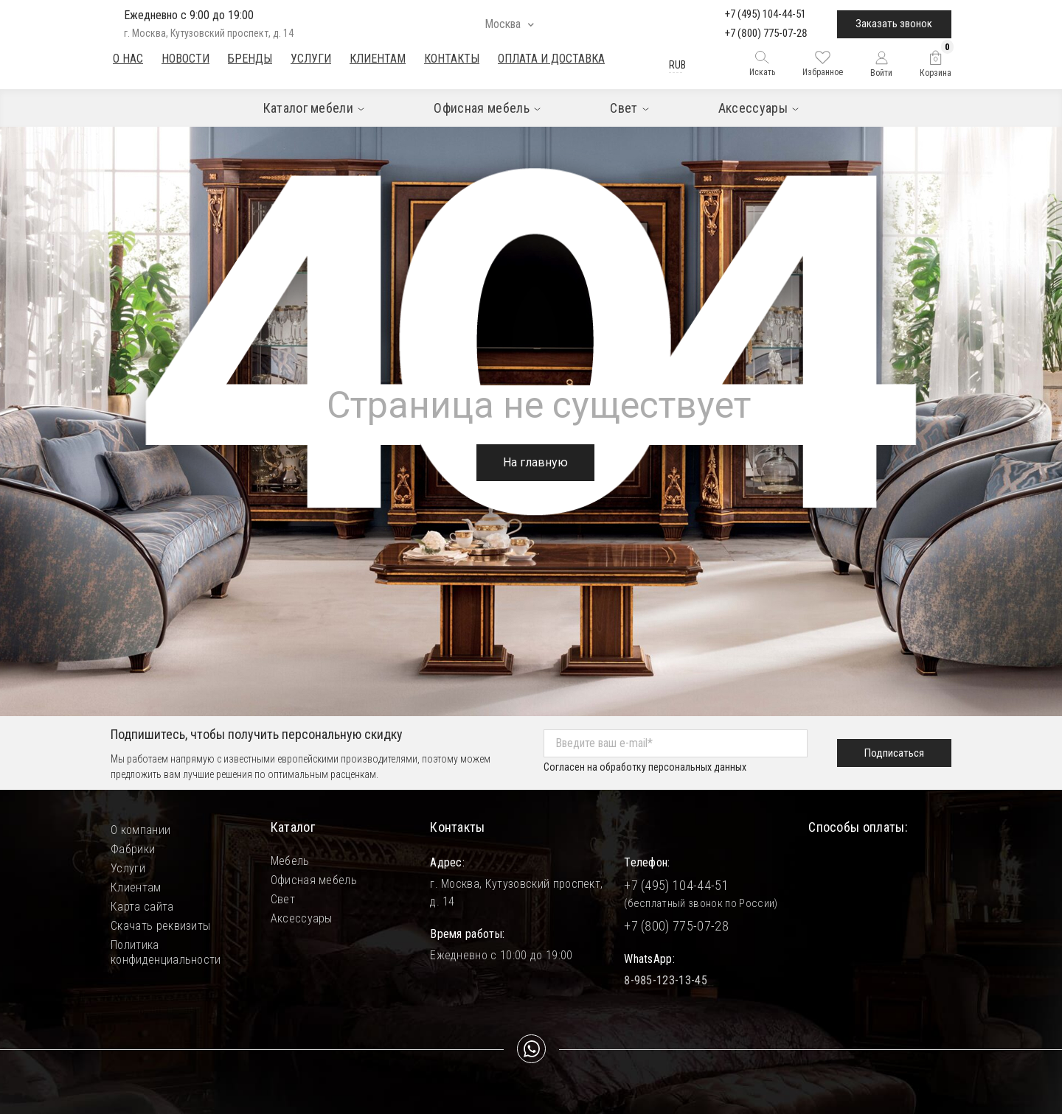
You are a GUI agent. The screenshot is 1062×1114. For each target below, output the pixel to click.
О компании (140, 830)
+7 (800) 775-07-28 (766, 33)
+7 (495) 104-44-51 (765, 14)
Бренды (250, 59)
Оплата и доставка (551, 59)
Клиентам (378, 59)
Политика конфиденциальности (166, 945)
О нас (128, 59)
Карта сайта (142, 907)
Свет (283, 899)
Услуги (311, 59)
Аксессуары (302, 918)
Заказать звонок (894, 23)
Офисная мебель (314, 880)
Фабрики (133, 849)
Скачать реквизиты (160, 926)
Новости (185, 59)
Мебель (290, 861)
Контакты (451, 59)
